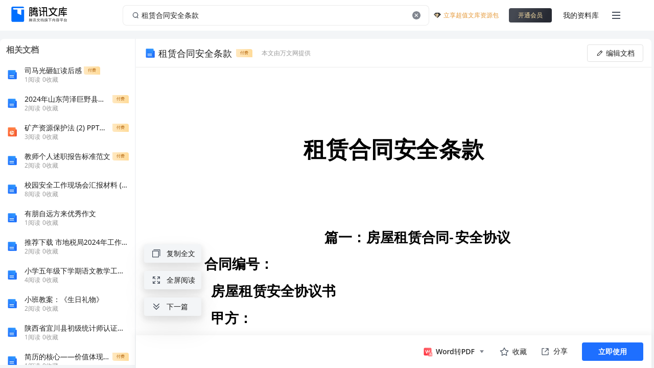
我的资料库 (581, 15)
